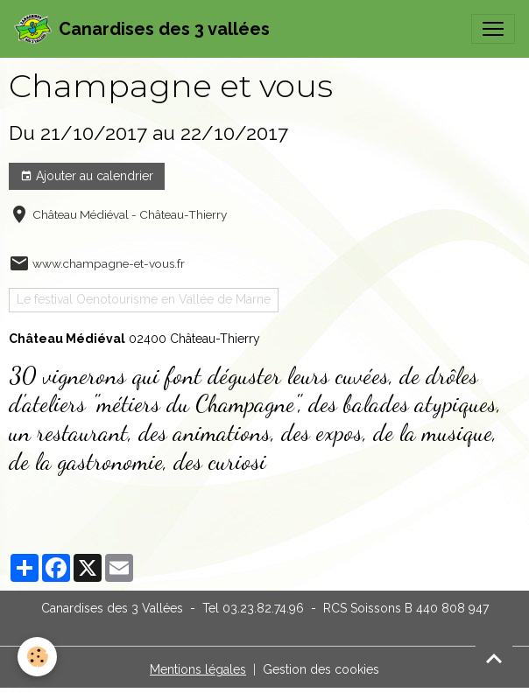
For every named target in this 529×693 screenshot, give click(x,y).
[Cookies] (37, 656)
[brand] (142, 29)
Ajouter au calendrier (86, 177)
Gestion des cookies (321, 669)
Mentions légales (198, 669)
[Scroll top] (494, 658)
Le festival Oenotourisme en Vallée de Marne (144, 299)
